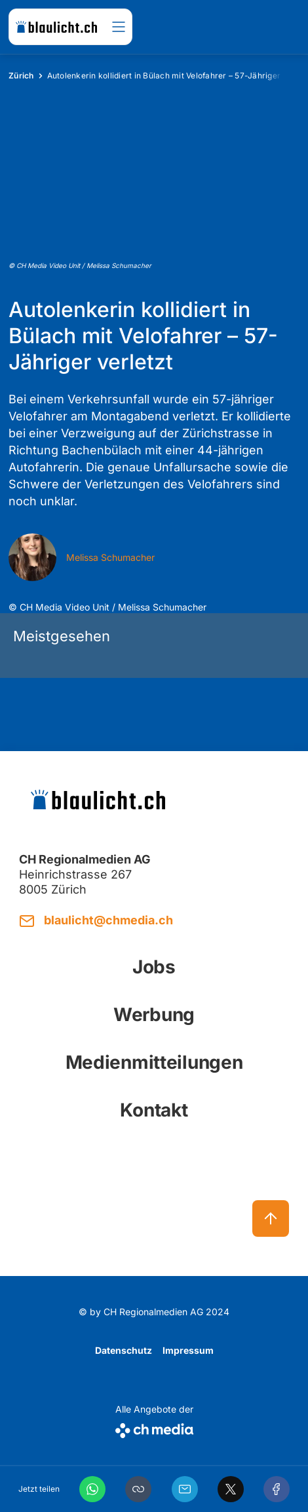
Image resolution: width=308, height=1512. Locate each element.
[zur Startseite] (56, 27)
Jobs (154, 967)
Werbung (154, 1014)
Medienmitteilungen (154, 1062)
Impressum (188, 1350)
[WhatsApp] (92, 1489)
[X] (231, 1489)
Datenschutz (123, 1350)
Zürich (21, 75)
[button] (138, 1489)
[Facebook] (276, 1489)
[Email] (185, 1489)
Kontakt (153, 1110)
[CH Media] (154, 1428)
